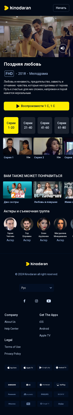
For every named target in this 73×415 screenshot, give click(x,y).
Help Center (12, 328)
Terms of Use (13, 346)
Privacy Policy (13, 353)
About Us (10, 321)
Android (44, 328)
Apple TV (44, 335)
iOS (41, 321)
